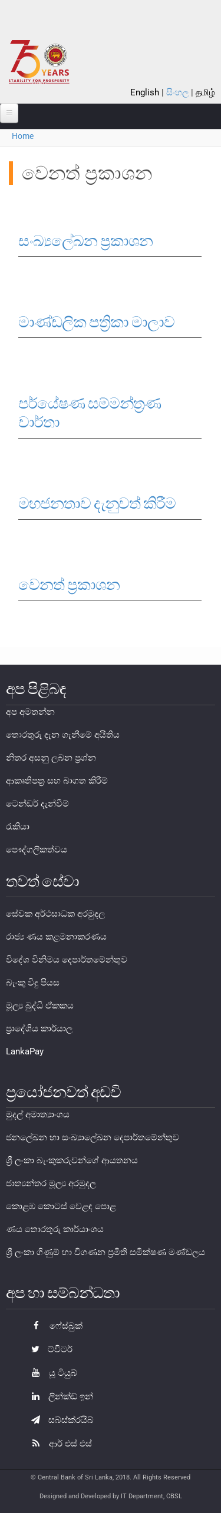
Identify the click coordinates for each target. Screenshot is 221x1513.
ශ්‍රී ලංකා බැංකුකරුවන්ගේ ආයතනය (72, 1160)
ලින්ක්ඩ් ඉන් (59, 1396)
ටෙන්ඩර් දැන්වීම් (37, 803)
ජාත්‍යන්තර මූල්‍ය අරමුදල (51, 1183)
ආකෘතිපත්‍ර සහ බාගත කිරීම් (57, 780)
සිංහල (177, 92)
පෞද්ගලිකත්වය (36, 849)
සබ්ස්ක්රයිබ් (59, 1420)
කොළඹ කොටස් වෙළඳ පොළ (61, 1206)
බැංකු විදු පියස (33, 982)
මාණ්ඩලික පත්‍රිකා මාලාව (96, 322)
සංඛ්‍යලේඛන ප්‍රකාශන (85, 241)
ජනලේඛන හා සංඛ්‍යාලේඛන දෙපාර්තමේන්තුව (92, 1137)
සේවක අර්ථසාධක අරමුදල (55, 913)
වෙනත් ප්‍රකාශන (69, 584)
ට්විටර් (48, 1349)
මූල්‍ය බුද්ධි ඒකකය (40, 1005)
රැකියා (17, 826)
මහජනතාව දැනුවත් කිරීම (97, 503)
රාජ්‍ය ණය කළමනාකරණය (56, 936)
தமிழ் (205, 92)
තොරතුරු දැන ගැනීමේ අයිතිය (63, 734)
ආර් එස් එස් (58, 1443)
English (144, 92)
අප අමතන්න (30, 711)
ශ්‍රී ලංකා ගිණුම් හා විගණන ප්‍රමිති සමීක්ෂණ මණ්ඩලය (105, 1252)
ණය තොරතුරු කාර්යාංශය (55, 1229)
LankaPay (25, 1051)
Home (23, 136)
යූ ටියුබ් (51, 1373)
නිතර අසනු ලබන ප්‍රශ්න (51, 757)
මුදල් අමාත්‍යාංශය (38, 1114)
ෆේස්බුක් (54, 1325)
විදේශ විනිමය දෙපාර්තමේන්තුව (66, 959)
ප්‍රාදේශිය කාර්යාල (39, 1028)
